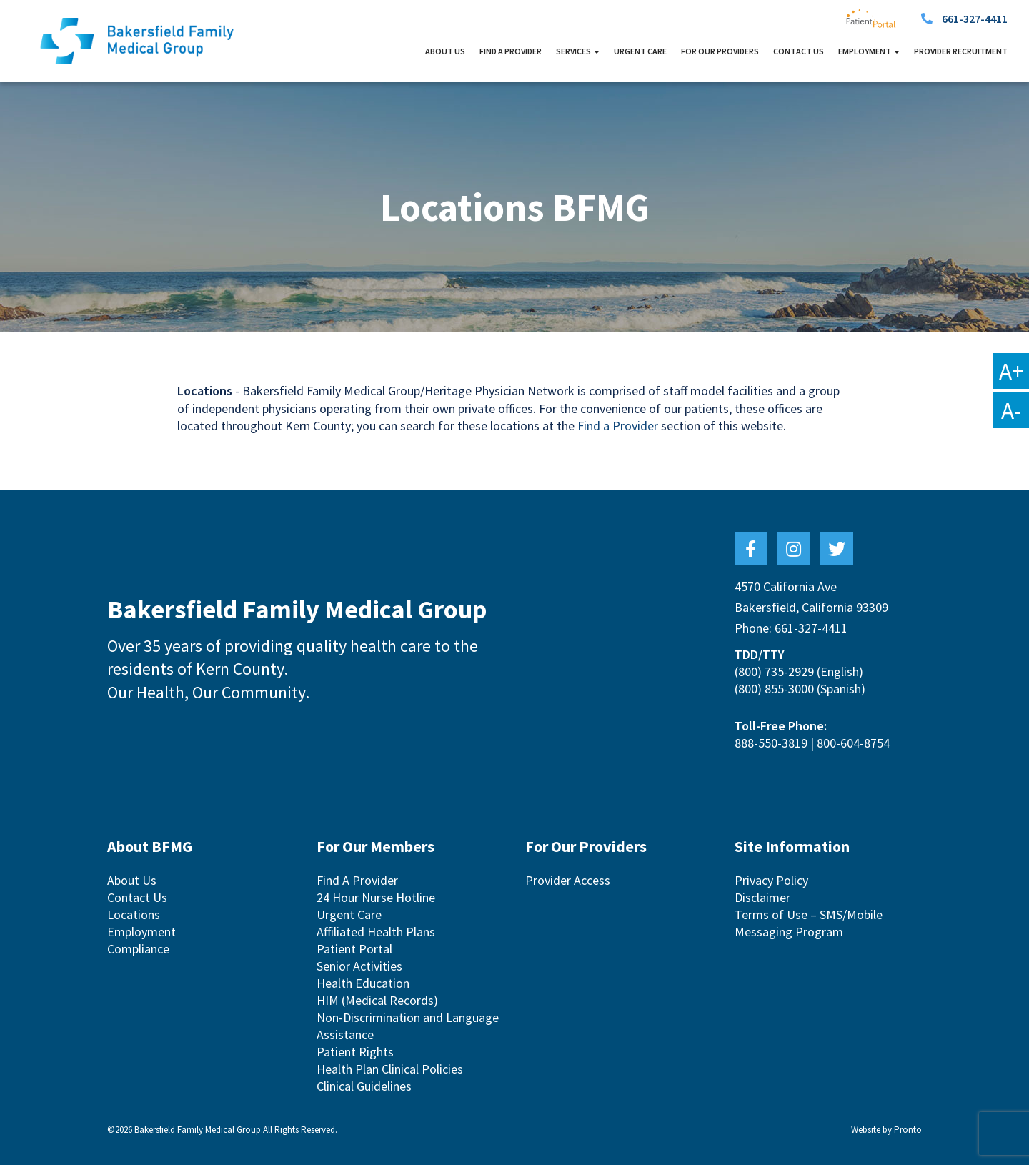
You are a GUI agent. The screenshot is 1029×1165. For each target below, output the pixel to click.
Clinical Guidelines (364, 1086)
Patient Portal (354, 949)
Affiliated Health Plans (376, 931)
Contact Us (798, 51)
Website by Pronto (886, 1130)
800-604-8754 (853, 743)
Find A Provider (510, 51)
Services (578, 51)
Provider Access (567, 880)
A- (1011, 410)
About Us (445, 51)
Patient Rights (355, 1051)
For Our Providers (720, 51)
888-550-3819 (771, 743)
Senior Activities (359, 966)
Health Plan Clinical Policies (390, 1069)
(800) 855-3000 (774, 688)
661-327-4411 (975, 18)
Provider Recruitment (961, 51)
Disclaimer (762, 897)
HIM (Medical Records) (377, 1000)
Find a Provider (617, 425)
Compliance (138, 949)
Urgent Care (640, 51)
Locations (133, 914)
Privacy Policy (771, 880)
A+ (1011, 371)
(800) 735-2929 (774, 671)
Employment (869, 51)
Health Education (363, 983)
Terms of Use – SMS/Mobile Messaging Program (809, 923)
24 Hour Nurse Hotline (376, 897)
